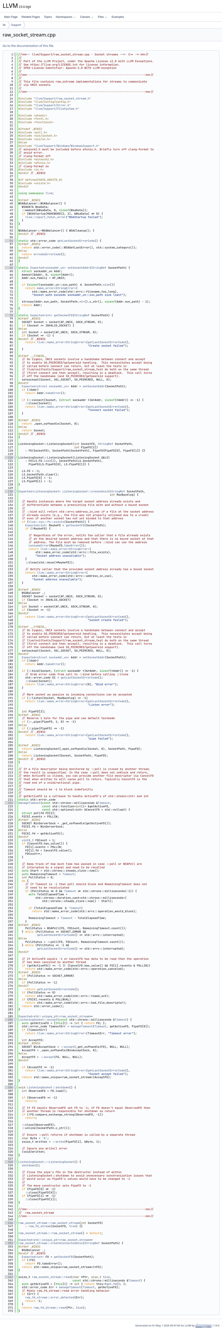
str (81, 301)
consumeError (39, 545)
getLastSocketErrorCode (76, 241)
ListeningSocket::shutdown (48, 1087)
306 (9, 1087)
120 (9, 457)
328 (9, 1162)
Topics (48, 16)
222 (9, 803)
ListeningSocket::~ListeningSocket (46, 1162)
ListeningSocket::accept (37, 1019)
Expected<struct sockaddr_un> (45, 386)
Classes (86, 16)
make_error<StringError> (56, 288)
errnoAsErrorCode (47, 254)
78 (9, 315)
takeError (53, 393)
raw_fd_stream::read (50, 1307)
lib (4, 24)
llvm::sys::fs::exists (46, 522)
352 (9, 1243)
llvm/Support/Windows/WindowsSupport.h (66, 146)
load (47, 461)
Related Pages (30, 16)
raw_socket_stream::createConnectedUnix (50, 1243)
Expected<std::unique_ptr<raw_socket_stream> (54, 1016)
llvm (49, 193)
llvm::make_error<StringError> (61, 342)
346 (9, 1223)
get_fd (111, 1284)
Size (106, 1277)
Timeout (104, 803)
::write (58, 1142)
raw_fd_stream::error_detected (49, 1297)
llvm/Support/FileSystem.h (56, 109)
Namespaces (65, 16)
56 (9, 241)
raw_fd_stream (40, 1226)
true (72, 1226)
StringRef (98, 268)
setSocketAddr (78, 268)
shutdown (28, 1165)
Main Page (11, 16)
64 (9, 268)
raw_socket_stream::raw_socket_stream (48, 1223)
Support (16, 24)
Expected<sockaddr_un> (48, 268)
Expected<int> (41, 315)
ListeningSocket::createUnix (85, 491)
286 (9, 1019)
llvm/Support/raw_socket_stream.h (62, 98)
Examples (118, 16)
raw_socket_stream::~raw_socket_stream (49, 1233)
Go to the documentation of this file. (28, 46)
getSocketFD (63, 315)
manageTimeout (29, 803)
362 (9, 1277)
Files (102, 16)
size (106, 284)
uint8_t (28, 840)
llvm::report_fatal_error (45, 217)
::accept (67, 1047)
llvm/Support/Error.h (52, 105)
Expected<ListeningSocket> (39, 491)
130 (9, 491)
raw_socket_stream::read (51, 1277)
